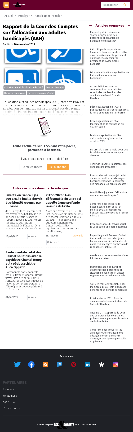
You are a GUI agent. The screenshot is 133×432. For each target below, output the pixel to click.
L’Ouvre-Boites (11, 408)
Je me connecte (32, 167)
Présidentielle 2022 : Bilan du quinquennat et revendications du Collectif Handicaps (108, 301)
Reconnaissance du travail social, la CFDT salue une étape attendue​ (108, 226)
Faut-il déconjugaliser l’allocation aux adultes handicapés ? (108, 194)
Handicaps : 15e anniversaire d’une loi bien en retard (109, 257)
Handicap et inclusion (14, 93)
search (125, 5)
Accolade (8, 389)
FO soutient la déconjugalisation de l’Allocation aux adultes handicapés (109, 75)
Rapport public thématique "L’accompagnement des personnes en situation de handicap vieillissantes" (105, 36)
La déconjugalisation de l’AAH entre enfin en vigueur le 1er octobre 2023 (106, 138)
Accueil (9, 15)
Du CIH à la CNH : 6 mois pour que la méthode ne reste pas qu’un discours (109, 152)
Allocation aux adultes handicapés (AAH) (23, 87)
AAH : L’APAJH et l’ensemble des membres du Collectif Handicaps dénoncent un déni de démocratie (108, 287)
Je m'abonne (58, 167)
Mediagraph (10, 395)
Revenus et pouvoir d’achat (41, 93)
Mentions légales (45, 425)
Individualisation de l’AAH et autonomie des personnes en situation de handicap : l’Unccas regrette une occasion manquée (107, 271)
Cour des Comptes (55, 87)
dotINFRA (9, 401)
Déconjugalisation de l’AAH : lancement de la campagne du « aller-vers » (107, 124)
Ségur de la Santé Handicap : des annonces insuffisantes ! (108, 165)
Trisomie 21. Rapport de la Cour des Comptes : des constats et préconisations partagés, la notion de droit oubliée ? (109, 317)
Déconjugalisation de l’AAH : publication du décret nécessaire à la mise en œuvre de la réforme (109, 109)
